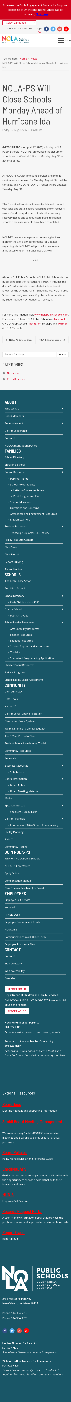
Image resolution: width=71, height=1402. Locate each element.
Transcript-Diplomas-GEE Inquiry (29, 533)
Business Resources (16, 765)
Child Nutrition (13, 554)
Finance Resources (21, 634)
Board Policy (17, 785)
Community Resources (18, 750)
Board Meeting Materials (25, 791)
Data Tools (11, 699)
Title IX (9, 839)
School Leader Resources (19, 622)
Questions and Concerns (24, 508)
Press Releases (16, 379)
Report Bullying (14, 562)
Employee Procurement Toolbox (24, 922)
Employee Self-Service (17, 900)
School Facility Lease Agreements (24, 679)
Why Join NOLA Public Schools (22, 858)
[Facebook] (46, 29)
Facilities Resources (21, 640)
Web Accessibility (15, 971)
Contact (13, 949)
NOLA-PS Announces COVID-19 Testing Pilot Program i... (53, 339)
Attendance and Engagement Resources (33, 514)
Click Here (42, 14)
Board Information (16, 779)
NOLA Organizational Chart (21, 445)
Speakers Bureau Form (23, 812)
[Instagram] (59, 29)
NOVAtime (11, 929)
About (11, 402)
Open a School (13, 609)
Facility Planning (14, 832)
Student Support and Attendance (29, 646)
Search (39, 31)
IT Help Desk (12, 914)
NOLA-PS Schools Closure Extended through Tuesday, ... (21, 339)
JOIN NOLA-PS (17, 852)
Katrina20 (10, 706)
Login (39, 28)
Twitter (62, 323)
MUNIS (8, 1194)
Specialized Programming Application (32, 658)
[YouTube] (66, 29)
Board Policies (14, 1152)
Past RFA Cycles (19, 615)
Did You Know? (13, 691)
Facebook (60, 319)
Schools (13, 574)
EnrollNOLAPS (14, 1169)
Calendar (11, 28)
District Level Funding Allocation (23, 713)
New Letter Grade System (20, 721)
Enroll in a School (15, 464)
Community (15, 685)
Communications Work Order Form (25, 937)
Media (8, 798)
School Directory (14, 457)
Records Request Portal (22, 1211)
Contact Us (26, 28)
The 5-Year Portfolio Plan (20, 736)
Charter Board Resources (19, 665)
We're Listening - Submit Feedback (25, 728)
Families (13, 451)
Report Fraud (13, 1232)
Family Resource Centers (19, 539)
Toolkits (15, 652)
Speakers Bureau (15, 805)
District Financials (15, 818)
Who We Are (12, 408)
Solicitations (17, 772)
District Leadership (16, 430)
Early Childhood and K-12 (24, 602)
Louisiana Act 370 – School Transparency (34, 825)
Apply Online (12, 873)
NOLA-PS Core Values (17, 866)
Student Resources (16, 526)
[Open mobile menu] (65, 40)
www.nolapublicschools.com (51, 314)
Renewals (10, 758)
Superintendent (14, 423)
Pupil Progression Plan (26, 496)
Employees (15, 893)
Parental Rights (19, 478)
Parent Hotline (13, 569)
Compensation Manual (18, 880)
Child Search (12, 547)
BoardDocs (11, 1104)
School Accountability (22, 484)
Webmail (10, 907)
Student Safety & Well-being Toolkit (26, 743)
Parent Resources (15, 472)
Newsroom (13, 373)
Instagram (35, 323)
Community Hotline (16, 846)
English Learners (20, 519)
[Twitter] (53, 29)
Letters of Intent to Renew (28, 490)
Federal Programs (15, 672)
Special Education (20, 502)
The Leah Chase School (18, 581)
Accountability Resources (24, 629)
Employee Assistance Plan (20, 944)
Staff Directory (13, 963)
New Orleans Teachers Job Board (24, 888)
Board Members (14, 416)
